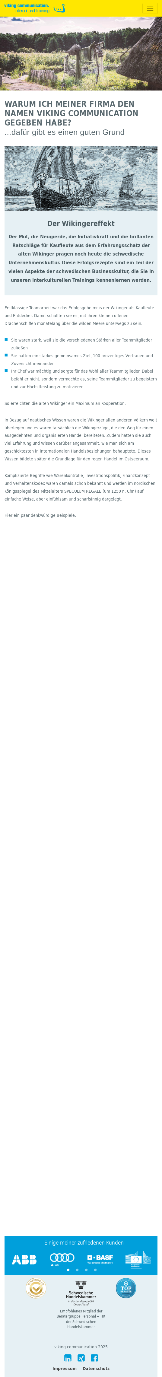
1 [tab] (68, 1270)
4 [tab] (95, 1270)
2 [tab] (77, 1270)
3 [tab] (86, 1270)
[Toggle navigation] (150, 8)
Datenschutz (96, 1368)
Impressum (64, 1368)
